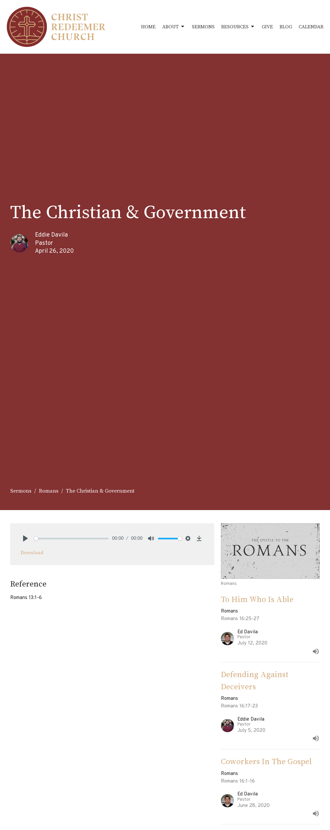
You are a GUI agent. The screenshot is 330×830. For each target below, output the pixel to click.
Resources (238, 26)
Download (32, 553)
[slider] (71, 538)
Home (148, 27)
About (173, 26)
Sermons (203, 27)
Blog (286, 27)
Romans (48, 491)
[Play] (25, 538)
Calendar (311, 27)
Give (267, 27)
